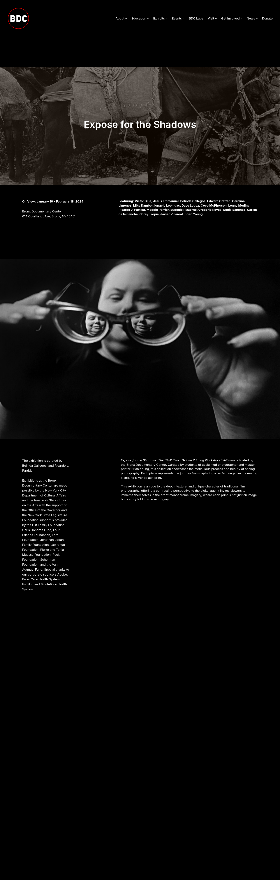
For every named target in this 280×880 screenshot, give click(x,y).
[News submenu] (257, 18)
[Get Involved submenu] (241, 18)
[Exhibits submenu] (167, 18)
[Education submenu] (148, 18)
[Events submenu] (183, 18)
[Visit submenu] (216, 18)
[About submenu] (126, 18)
